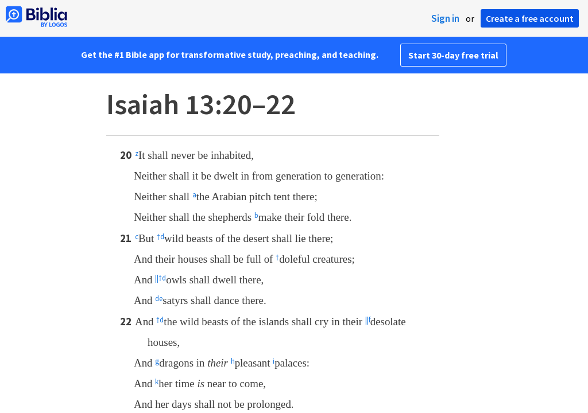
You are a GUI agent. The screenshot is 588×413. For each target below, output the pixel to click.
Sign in (445, 18)
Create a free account (530, 18)
